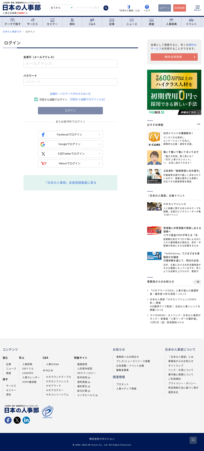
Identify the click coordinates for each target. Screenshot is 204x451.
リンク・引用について (181, 370)
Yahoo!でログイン (60, 163)
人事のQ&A (52, 364)
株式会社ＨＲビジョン (102, 438)
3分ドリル (28, 368)
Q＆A (92, 22)
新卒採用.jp (83, 377)
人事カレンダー (31, 377)
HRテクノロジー (86, 373)
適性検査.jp (83, 382)
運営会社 (173, 392)
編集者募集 (122, 370)
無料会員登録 (173, 57)
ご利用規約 (174, 378)
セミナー (52, 22)
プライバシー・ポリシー (182, 383)
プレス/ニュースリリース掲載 (133, 361)
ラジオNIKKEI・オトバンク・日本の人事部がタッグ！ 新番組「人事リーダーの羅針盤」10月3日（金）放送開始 (175, 319)
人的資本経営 (84, 368)
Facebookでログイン (61, 134)
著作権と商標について (181, 374)
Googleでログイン (60, 144)
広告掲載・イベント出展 (130, 365)
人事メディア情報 (126, 388)
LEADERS (27, 373)
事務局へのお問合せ (127, 356)
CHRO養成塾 (29, 382)
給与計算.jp (83, 390)
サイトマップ (175, 365)
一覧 (197, 282)
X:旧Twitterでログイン (62, 154)
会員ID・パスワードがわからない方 (70, 93)
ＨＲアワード (53, 385)
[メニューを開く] (197, 8)
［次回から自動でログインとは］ (87, 99)
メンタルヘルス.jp (87, 395)
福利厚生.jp (83, 386)
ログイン (165, 8)
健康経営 (82, 364)
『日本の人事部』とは (181, 356)
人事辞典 (171, 22)
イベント (191, 22)
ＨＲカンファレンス (57, 381)
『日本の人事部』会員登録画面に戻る (70, 182)
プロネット (122, 384)
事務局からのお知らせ (181, 361)
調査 (151, 22)
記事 (112, 22)
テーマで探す (13, 21)
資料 (72, 22)
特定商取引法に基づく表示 (183, 387)
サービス (32, 22)
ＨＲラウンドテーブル (58, 377)
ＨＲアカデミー (55, 390)
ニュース (131, 22)
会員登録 (180, 8)
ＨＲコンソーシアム (57, 394)
